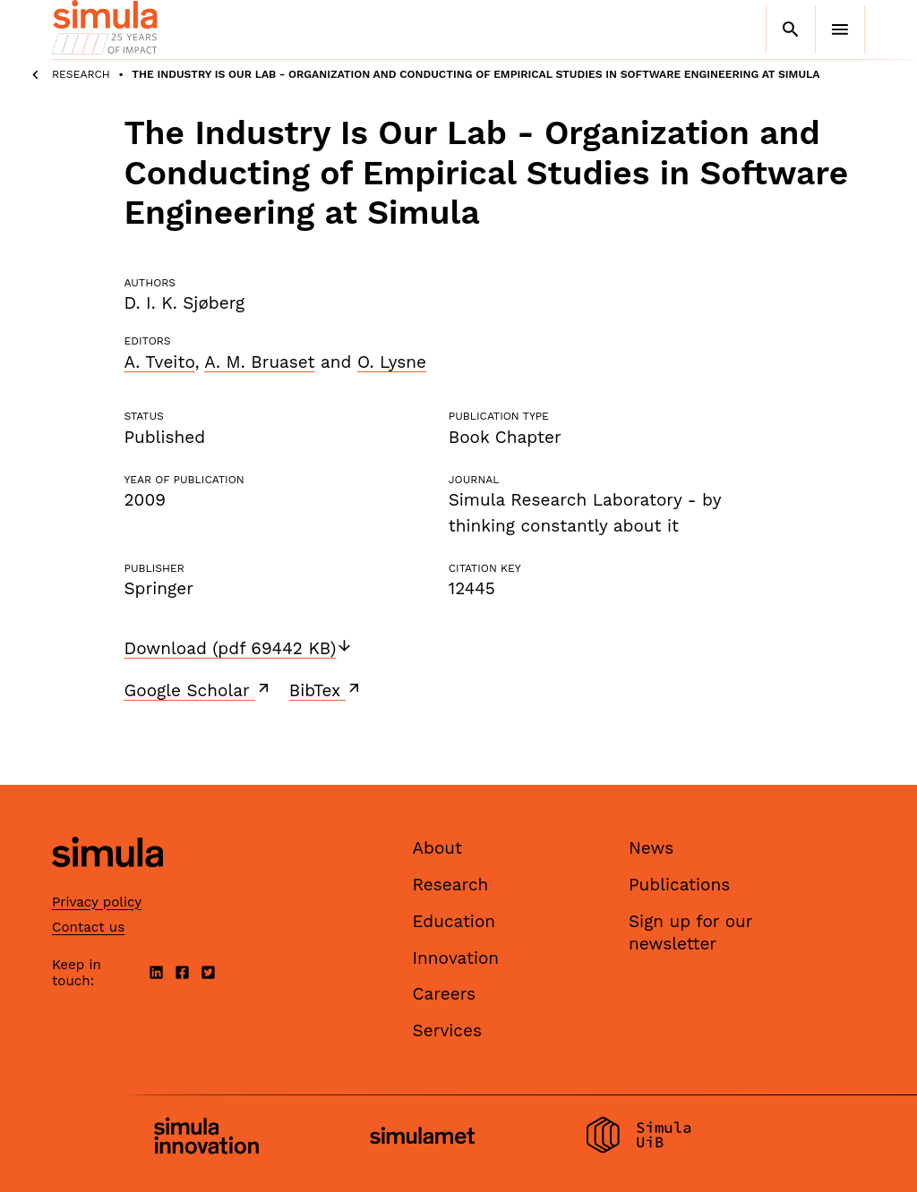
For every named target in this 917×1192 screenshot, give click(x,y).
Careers (444, 993)
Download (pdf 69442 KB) (239, 648)
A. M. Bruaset (259, 362)
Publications (679, 884)
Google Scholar (198, 690)
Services (447, 1030)
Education (454, 921)
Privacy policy (96, 902)
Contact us (88, 927)
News (651, 848)
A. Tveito (159, 362)
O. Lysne (391, 362)
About (438, 848)
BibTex (326, 690)
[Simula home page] (107, 883)
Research (81, 74)
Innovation (456, 958)
